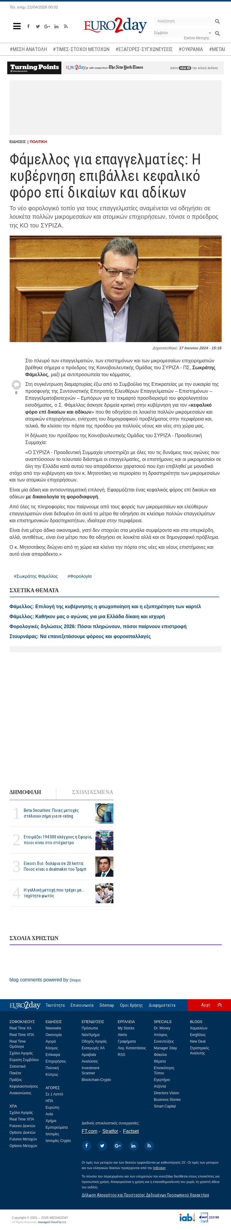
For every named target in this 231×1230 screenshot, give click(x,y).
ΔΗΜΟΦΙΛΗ (25, 792)
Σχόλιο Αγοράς (21, 1053)
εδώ (185, 68)
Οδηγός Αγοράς (94, 1041)
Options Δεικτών (23, 1132)
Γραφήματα (127, 1041)
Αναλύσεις (90, 1061)
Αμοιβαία (89, 1055)
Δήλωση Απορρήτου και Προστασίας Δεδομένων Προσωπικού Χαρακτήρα (145, 1195)
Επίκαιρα (53, 1055)
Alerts (122, 1035)
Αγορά (51, 1041)
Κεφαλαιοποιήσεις (24, 1086)
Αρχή (205, 1005)
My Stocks (126, 1028)
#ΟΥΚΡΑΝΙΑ (191, 49)
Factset (131, 1131)
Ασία (49, 1114)
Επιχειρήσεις (56, 1061)
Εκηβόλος (198, 1035)
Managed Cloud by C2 (52, 1222)
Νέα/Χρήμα (91, 1035)
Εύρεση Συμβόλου (24, 1060)
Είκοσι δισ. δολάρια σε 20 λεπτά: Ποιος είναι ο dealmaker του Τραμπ (55, 866)
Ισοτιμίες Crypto (58, 1141)
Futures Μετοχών (23, 1139)
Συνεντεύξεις (164, 1041)
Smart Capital (165, 1106)
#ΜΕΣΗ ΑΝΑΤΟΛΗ (28, 49)
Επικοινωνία (82, 1005)
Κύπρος (52, 1075)
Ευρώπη (53, 1107)
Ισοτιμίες (52, 1134)
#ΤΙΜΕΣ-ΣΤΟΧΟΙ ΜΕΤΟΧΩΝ (81, 49)
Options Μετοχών (23, 1146)
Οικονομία (54, 1035)
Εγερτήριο (162, 1080)
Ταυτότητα (55, 1005)
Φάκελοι (160, 1055)
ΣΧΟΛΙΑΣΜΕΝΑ (92, 792)
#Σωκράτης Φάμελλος (36, 576)
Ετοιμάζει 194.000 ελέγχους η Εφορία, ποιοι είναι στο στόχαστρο (58, 839)
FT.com (89, 1131)
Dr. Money (162, 1028)
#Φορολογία (80, 576)
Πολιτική (52, 1068)
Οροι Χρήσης (131, 1005)
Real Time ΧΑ (21, 1028)
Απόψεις (161, 1035)
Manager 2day (165, 1048)
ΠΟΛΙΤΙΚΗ (38, 142)
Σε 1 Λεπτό (54, 1094)
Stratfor (110, 1131)
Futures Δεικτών (22, 1126)
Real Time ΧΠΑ (22, 1035)
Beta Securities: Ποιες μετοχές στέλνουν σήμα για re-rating (51, 813)
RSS (121, 1055)
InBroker (159, 1168)
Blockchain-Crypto (96, 1080)
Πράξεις (16, 1080)
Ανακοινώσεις (21, 1093)
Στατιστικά (18, 1066)
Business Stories (167, 1100)
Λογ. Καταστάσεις (132, 1048)
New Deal (198, 1041)
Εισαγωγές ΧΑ (93, 1048)
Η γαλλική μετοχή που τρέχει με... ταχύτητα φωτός (54, 892)
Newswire (53, 1028)
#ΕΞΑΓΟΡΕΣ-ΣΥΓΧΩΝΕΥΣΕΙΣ (144, 49)
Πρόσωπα (90, 1028)
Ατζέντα (160, 1086)
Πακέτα (15, 1073)
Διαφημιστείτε (162, 1005)
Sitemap (107, 1005)
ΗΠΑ (49, 1101)
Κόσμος (52, 1048)
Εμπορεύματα (57, 1127)
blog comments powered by (45, 979)
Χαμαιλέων (199, 1028)
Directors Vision (166, 1093)
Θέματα (160, 1061)
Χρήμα (51, 1121)
